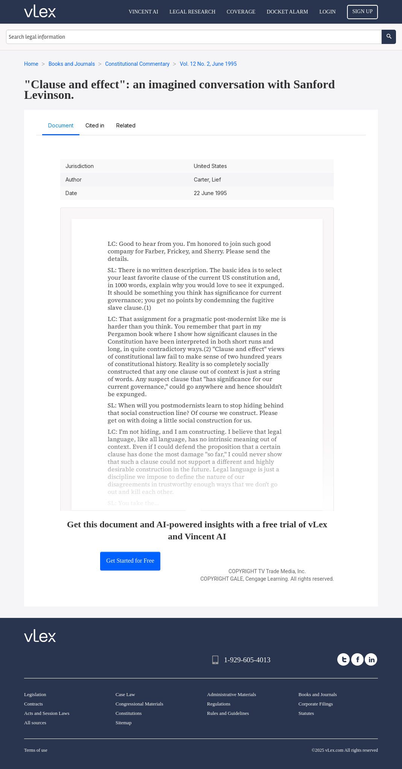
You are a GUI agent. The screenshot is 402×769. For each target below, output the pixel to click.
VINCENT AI (143, 12)
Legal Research (192, 12)
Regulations (218, 704)
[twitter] (343, 659)
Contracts (33, 704)
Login (327, 12)
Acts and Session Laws (46, 713)
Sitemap (124, 722)
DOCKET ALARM (287, 12)
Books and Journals (317, 694)
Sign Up (362, 11)
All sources (35, 722)
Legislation (35, 694)
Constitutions (129, 713)
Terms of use (35, 750)
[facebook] (357, 659)
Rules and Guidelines (228, 713)
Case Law (125, 694)
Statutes (306, 713)
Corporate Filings (315, 704)
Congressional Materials (139, 704)
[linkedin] (371, 659)
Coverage (241, 12)
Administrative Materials (231, 694)
